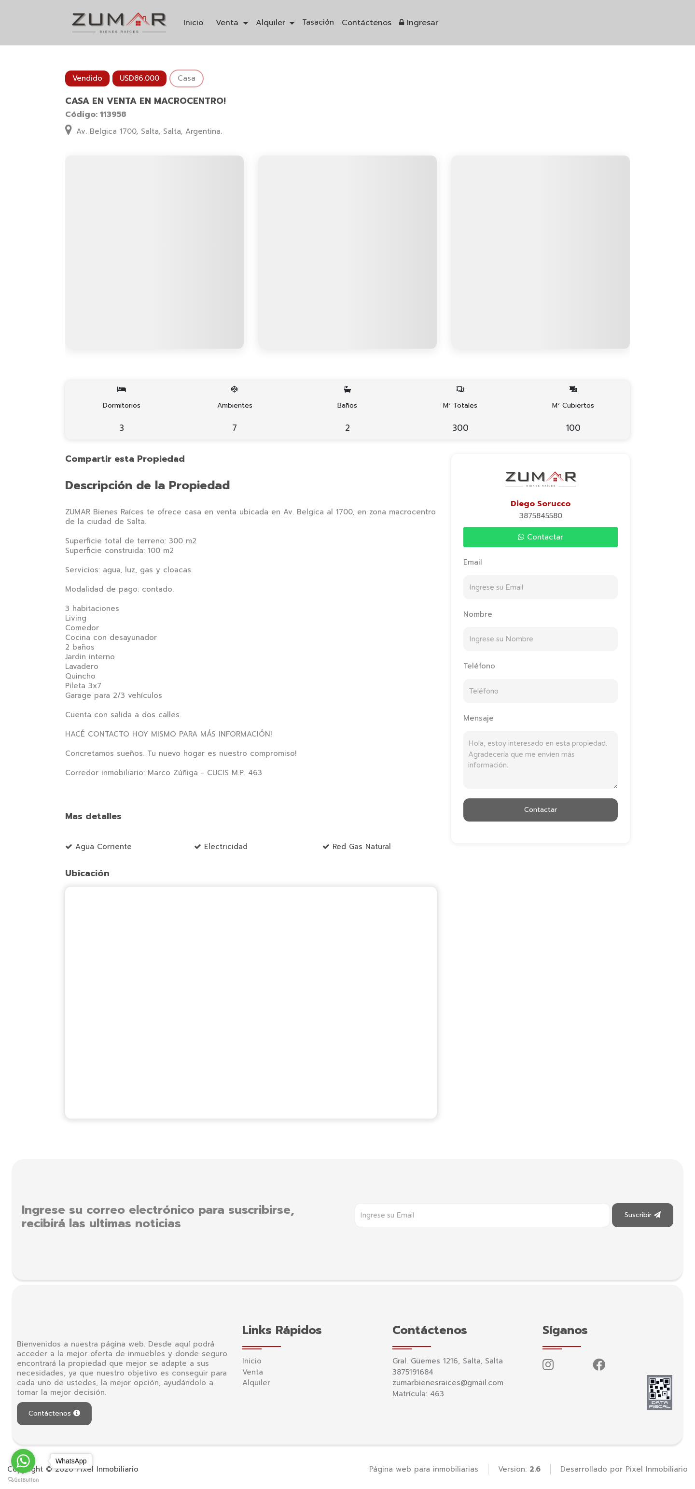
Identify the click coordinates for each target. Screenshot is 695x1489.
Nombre (477, 614)
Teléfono (479, 666)
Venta (252, 1372)
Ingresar (418, 22)
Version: (519, 1469)
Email (472, 562)
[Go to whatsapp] (23, 1461)
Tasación (318, 22)
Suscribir (643, 1215)
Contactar (540, 537)
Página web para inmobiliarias (423, 1469)
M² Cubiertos (573, 410)
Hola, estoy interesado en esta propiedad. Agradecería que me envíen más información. (540, 760)
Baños (348, 410)
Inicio (193, 22)
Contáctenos (366, 22)
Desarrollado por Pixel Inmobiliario (624, 1469)
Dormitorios (122, 410)
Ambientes (235, 410)
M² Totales (460, 410)
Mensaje (478, 718)
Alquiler (256, 1382)
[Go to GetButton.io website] (23, 1479)
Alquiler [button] (272, 22)
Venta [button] (228, 22)
